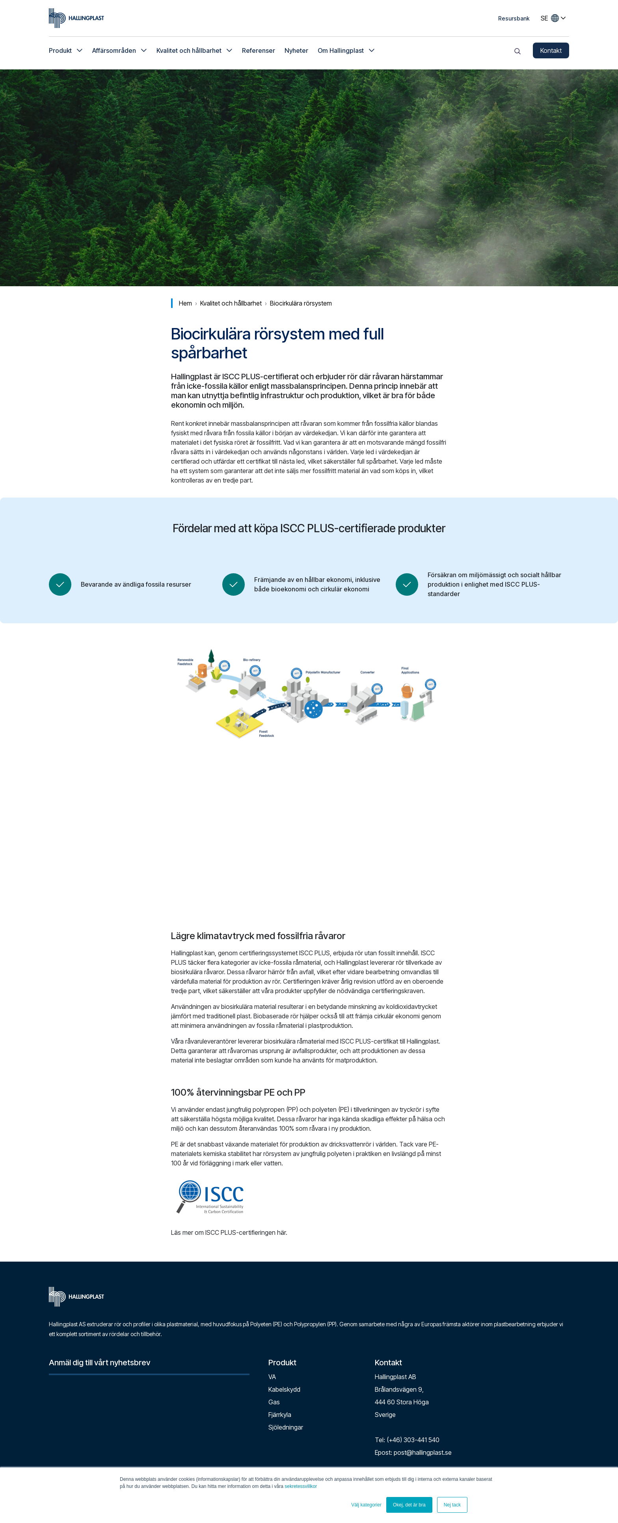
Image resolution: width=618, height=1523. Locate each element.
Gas (274, 1402)
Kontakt (551, 51)
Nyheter (296, 51)
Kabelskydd (284, 1389)
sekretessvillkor (301, 1486)
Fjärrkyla (279, 1415)
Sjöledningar (285, 1427)
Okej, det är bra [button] (409, 1505)
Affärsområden (114, 51)
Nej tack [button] (452, 1505)
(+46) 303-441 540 (413, 1440)
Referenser (258, 51)
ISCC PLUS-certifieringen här (245, 1232)
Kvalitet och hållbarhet (189, 51)
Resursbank (514, 18)
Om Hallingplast (341, 51)
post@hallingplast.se (423, 1452)
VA (272, 1377)
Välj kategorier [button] (366, 1505)
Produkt (60, 51)
